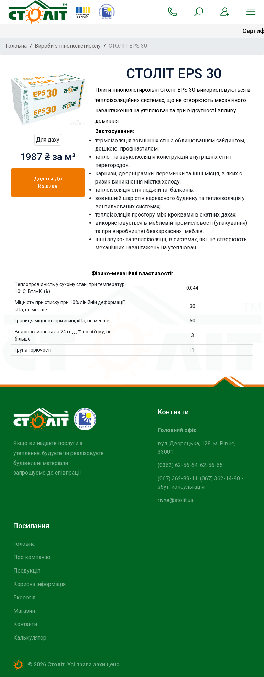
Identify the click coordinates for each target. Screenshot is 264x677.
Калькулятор (29, 637)
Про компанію (32, 557)
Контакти (25, 624)
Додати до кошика (48, 183)
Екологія (24, 597)
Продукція (26, 570)
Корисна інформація (39, 584)
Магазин (24, 611)
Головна (24, 544)
